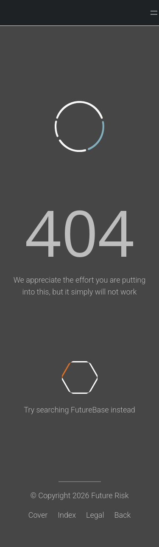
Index (67, 515)
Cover (38, 515)
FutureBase (90, 409)
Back (122, 515)
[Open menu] (154, 13)
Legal (95, 515)
